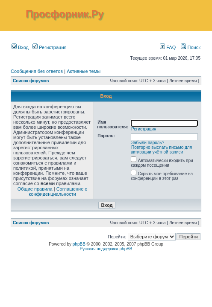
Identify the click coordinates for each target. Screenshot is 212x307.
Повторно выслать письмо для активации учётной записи (161, 149)
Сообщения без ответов (37, 71)
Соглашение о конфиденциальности (58, 191)
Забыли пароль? (147, 142)
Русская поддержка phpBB (106, 248)
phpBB (79, 244)
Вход (20, 47)
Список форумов (31, 80)
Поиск (190, 47)
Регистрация (49, 47)
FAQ (168, 47)
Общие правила (35, 188)
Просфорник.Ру (64, 14)
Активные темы (83, 71)
